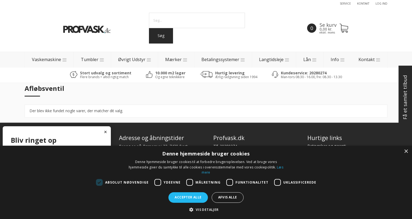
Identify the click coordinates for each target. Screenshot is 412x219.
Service (345, 3)
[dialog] (206, 182)
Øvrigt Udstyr (131, 59)
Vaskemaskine (46, 59)
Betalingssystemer (220, 59)
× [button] (406, 152)
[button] (205, 210)
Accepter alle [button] (188, 197)
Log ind (381, 3)
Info (335, 59)
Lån (307, 59)
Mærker (173, 59)
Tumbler (89, 59)
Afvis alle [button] (227, 197)
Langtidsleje (271, 59)
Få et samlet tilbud (405, 97)
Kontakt (363, 3)
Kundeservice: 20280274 (304, 72)
